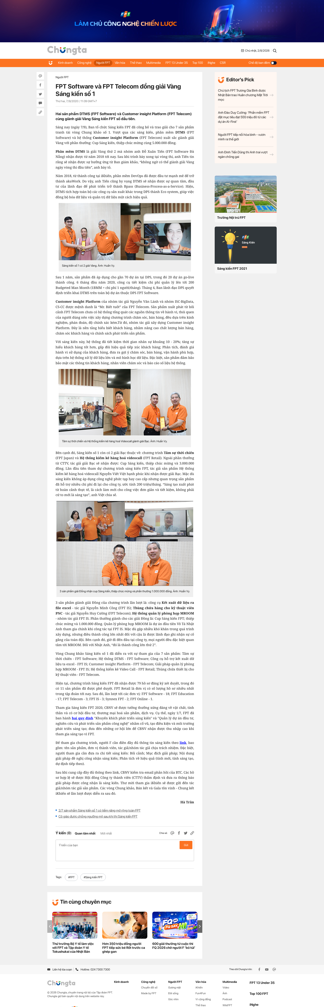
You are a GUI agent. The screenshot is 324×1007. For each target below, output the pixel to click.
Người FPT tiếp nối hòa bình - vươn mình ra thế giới (245, 137)
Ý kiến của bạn (125, 845)
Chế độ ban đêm (263, 63)
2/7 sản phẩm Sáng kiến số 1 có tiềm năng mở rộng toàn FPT (99, 810)
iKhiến (199, 976)
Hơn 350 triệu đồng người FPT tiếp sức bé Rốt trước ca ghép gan (123, 937)
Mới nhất (106, 833)
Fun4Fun (200, 982)
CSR (237, 63)
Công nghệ (86, 63)
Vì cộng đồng (203, 988)
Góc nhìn (173, 988)
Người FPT (107, 63)
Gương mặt (174, 976)
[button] (199, 915)
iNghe (224, 63)
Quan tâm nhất (85, 833)
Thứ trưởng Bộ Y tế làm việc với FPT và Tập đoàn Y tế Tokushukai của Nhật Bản (73, 937)
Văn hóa (125, 63)
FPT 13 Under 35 (186, 63)
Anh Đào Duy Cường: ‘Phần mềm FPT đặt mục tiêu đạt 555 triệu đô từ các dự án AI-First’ (245, 117)
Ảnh (225, 982)
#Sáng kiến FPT (93, 866)
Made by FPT (148, 982)
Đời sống (173, 982)
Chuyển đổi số (149, 976)
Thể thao (142, 63)
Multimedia (162, 63)
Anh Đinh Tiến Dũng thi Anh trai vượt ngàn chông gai (245, 154)
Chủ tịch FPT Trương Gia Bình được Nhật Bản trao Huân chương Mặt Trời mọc (245, 95)
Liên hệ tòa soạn (59, 958)
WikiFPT (227, 994)
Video (226, 976)
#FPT (71, 866)
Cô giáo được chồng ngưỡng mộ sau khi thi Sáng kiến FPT (97, 816)
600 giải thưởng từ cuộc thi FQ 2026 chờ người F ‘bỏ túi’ (173, 935)
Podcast (227, 988)
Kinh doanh (65, 63)
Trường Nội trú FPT (231, 218)
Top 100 (209, 63)
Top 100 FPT (259, 983)
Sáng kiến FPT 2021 (232, 269)
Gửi (186, 845)
